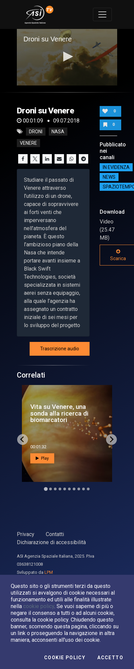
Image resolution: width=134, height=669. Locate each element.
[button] (67, 56)
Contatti (55, 534)
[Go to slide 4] (60, 489)
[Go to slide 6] (69, 489)
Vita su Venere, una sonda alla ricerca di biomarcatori (59, 413)
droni (35, 131)
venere (28, 143)
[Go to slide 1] (45, 489)
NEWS (109, 177)
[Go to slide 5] (64, 489)
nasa (58, 131)
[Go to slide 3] (55, 489)
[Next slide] (111, 439)
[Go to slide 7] (74, 489)
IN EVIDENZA (116, 167)
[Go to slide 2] (50, 489)
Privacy (25, 534)
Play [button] (42, 458)
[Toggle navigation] (102, 14)
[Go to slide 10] (88, 489)
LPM (48, 572)
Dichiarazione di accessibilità (51, 542)
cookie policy (38, 606)
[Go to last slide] (22, 439)
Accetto (110, 657)
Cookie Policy (64, 657)
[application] (67, 57)
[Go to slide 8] (78, 489)
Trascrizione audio (59, 348)
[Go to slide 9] (83, 489)
